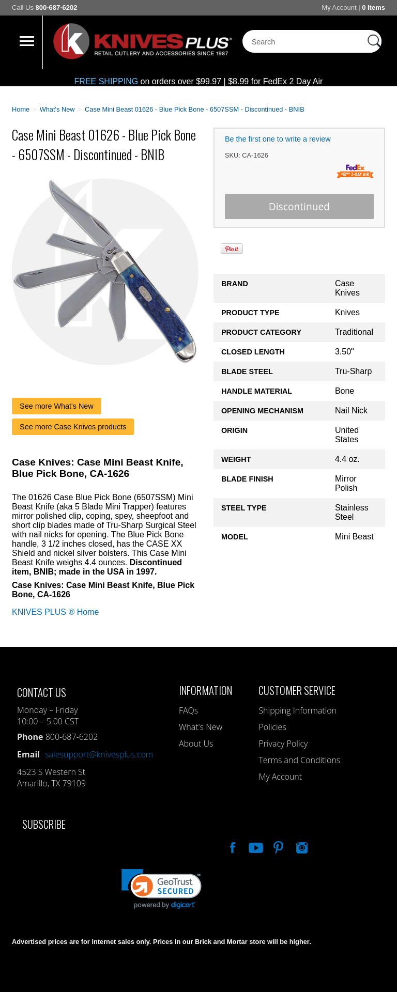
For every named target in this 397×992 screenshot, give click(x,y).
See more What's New (57, 406)
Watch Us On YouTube (255, 846)
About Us (196, 743)
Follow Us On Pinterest (277, 846)
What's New (200, 727)
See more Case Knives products (73, 427)
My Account (339, 7)
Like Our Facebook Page (231, 846)
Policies (272, 727)
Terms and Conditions (299, 760)
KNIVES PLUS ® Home (55, 612)
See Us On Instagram (301, 846)
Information (205, 690)
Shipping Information (297, 710)
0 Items (373, 7)
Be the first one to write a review (278, 139)
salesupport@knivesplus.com (99, 754)
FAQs (188, 710)
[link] (161, 889)
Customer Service (296, 690)
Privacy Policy (283, 743)
